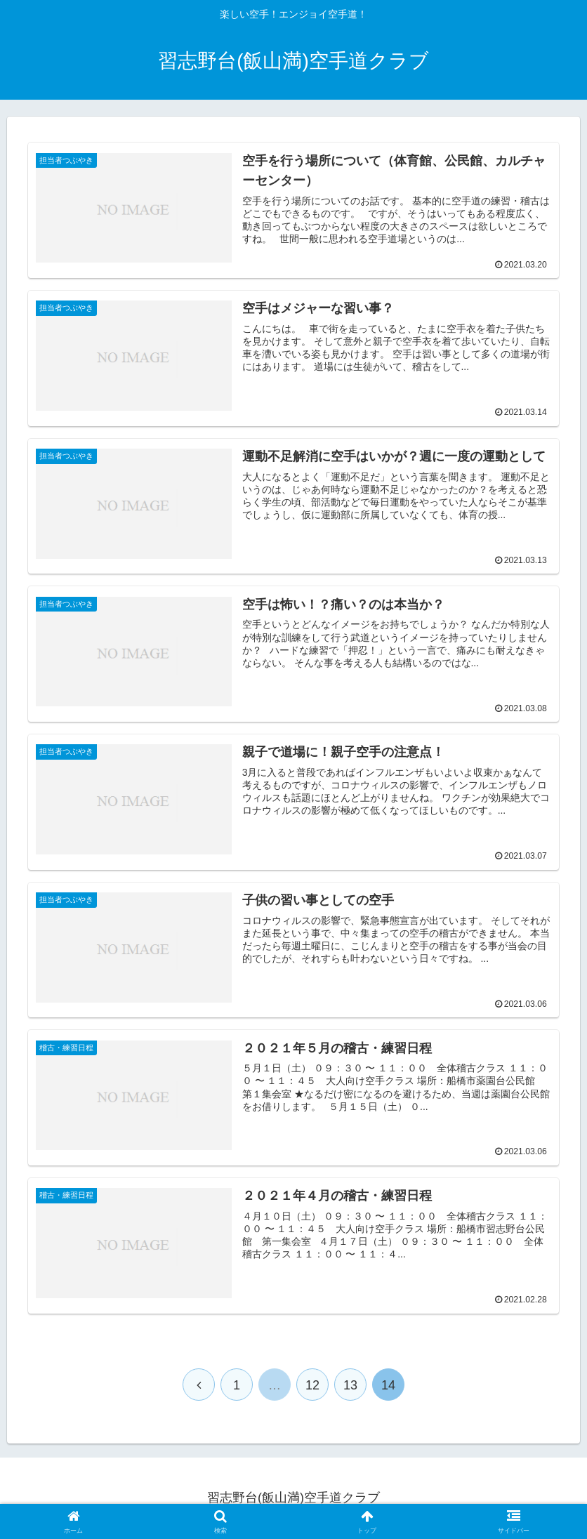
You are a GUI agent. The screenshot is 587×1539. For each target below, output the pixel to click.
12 (312, 1386)
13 (350, 1386)
